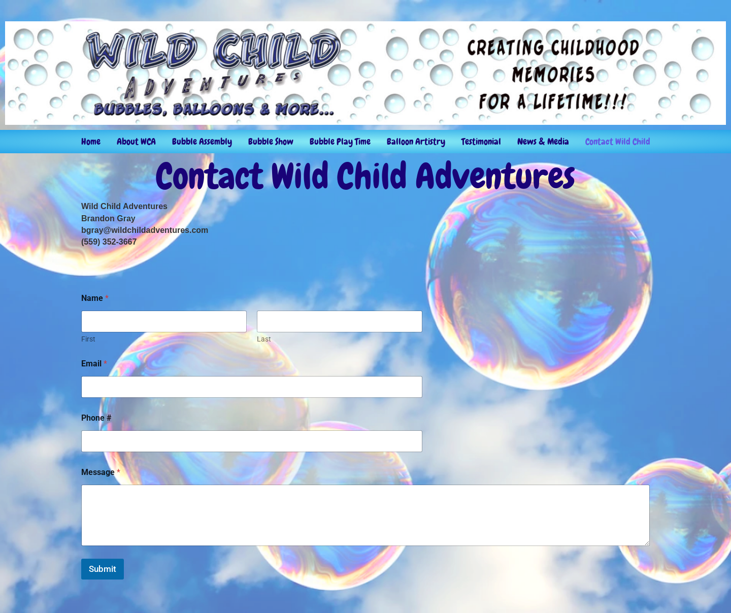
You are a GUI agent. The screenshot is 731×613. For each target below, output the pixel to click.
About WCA (136, 141)
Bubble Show (270, 141)
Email (94, 363)
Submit (102, 569)
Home (91, 141)
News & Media (543, 141)
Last (264, 339)
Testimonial (481, 141)
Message (100, 472)
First (88, 339)
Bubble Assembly (202, 141)
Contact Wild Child (617, 141)
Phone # (96, 418)
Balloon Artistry (416, 141)
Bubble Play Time (340, 141)
